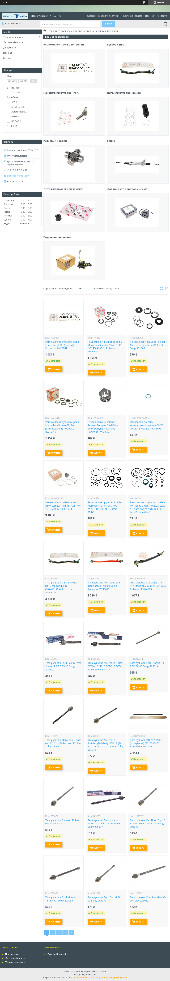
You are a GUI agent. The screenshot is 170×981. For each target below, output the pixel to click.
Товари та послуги (108, 15)
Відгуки (7, 58)
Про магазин (12, 954)
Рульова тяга (116, 74)
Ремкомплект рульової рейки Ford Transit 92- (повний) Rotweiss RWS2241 (62, 345)
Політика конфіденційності (114, 977)
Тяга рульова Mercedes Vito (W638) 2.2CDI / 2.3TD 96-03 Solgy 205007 (104, 823)
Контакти (162, 15)
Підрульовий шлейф (57, 268)
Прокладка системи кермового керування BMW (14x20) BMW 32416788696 (146, 425)
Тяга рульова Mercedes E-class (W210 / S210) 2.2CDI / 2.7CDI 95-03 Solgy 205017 (106, 666)
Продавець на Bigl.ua (85, 974)
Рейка (111, 171)
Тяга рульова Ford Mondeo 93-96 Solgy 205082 (148, 899)
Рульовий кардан (55, 172)
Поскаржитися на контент (86, 977)
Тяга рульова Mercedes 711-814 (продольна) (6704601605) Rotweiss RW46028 (148, 586)
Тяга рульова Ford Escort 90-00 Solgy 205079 (104, 899)
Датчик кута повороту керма (127, 219)
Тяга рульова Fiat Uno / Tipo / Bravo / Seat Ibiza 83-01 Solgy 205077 (147, 823)
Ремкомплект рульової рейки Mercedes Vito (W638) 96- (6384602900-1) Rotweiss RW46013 (62, 426)
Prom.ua (101, 971)
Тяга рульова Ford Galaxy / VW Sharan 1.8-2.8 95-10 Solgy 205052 (63, 666)
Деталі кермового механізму (63, 220)
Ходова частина (82, 31)
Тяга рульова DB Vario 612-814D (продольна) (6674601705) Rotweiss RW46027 (61, 587)
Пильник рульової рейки (124, 122)
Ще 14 (13, 126)
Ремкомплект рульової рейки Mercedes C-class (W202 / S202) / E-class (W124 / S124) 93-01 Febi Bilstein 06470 (148, 507)
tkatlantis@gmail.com (18, 175)
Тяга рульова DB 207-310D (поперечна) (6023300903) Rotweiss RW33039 (146, 743)
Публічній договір (57, 954)
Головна (90, 15)
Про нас (149, 15)
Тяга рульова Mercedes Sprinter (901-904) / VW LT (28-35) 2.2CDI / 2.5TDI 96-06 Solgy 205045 (105, 745)
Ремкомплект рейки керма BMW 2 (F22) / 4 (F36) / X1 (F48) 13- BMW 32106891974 (63, 506)
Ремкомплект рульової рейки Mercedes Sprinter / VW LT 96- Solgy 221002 (147, 345)
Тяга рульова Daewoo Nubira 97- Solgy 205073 (62, 822)
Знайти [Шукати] (108, 24)
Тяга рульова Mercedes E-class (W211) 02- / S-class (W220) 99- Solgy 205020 (63, 743)
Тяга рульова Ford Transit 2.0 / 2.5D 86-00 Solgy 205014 (147, 664)
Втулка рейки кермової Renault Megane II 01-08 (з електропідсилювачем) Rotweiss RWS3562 (103, 426)
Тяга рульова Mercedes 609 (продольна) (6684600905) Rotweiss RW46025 (104, 586)
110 (65, 932)
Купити (55, 369)
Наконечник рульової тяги (61, 124)
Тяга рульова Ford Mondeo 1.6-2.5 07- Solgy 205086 (61, 899)
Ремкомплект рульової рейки (63, 76)
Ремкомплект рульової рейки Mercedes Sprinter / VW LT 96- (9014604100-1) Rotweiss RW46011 (105, 346)
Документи (9, 47)
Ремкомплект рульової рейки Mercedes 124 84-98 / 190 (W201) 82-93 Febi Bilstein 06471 (105, 507)
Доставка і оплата (132, 15)
